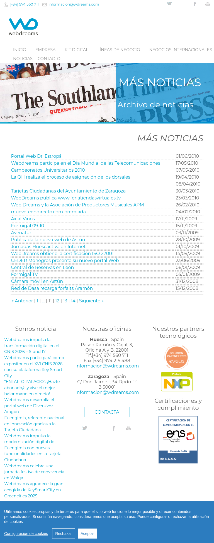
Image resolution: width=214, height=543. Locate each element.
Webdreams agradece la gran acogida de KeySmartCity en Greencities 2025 (33, 489)
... (43, 300)
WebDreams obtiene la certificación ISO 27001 (62, 253)
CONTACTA (106, 412)
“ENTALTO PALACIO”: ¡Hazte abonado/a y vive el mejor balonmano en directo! (32, 387)
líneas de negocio (118, 49)
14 (73, 300)
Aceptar (87, 533)
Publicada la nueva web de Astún (48, 239)
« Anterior (22, 300)
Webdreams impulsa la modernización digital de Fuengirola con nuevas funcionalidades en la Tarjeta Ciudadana (33, 447)
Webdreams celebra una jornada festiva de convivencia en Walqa (34, 471)
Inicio (19, 49)
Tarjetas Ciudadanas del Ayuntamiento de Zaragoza (68, 191)
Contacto (49, 58)
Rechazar (63, 533)
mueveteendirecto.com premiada (48, 211)
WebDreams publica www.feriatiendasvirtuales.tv (66, 198)
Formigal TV (24, 274)
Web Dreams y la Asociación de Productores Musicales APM (77, 205)
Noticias (23, 58)
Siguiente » (91, 300)
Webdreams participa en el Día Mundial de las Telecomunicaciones (85, 163)
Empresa (45, 49)
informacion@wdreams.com (73, 4)
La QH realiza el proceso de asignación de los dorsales (70, 177)
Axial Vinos (23, 218)
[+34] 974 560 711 (24, 4)
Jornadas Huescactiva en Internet (48, 246)
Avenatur (21, 232)
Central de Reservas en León (42, 267)
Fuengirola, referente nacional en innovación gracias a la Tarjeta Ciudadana (34, 423)
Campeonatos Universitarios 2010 (48, 170)
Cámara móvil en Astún (37, 281)
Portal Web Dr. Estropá (36, 156)
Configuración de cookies (26, 533)
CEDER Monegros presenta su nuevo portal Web (65, 260)
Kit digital (76, 49)
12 (57, 300)
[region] (107, 522)
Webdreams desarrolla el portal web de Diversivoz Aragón (29, 405)
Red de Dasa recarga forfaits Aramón (52, 288)
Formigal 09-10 (27, 225)
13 (65, 300)
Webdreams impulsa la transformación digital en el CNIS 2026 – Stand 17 (31, 345)
